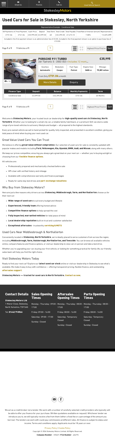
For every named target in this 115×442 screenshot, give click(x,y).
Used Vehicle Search (92, 3)
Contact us (70, 275)
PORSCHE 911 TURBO (52, 58)
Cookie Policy (64, 428)
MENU (3, 4)
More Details (50, 82)
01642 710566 (15, 312)
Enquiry (74, 82)
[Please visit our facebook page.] (60, 399)
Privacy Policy (51, 428)
